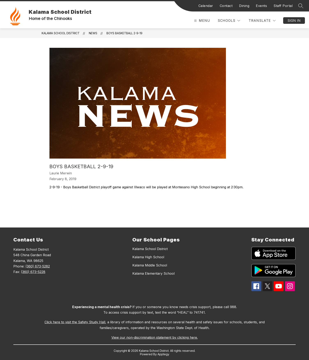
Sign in (294, 20)
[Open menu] (201, 20)
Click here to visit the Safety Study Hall (75, 322)
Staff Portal (283, 6)
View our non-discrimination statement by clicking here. (154, 337)
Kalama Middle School (149, 265)
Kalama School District (61, 33)
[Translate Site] (262, 20)
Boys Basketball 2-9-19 (124, 33)
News (93, 33)
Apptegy (163, 354)
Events (261, 6)
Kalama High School (148, 257)
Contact (226, 6)
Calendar (205, 6)
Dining (244, 6)
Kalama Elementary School (153, 273)
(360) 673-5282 (37, 266)
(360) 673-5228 (33, 272)
